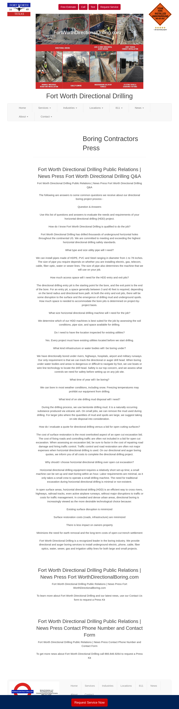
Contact (46, 116)
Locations (96, 107)
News (139, 107)
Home (22, 107)
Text (93, 7)
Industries (70, 107)
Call (83, 7)
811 (119, 107)
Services (44, 107)
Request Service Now (89, 702)
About (23, 116)
